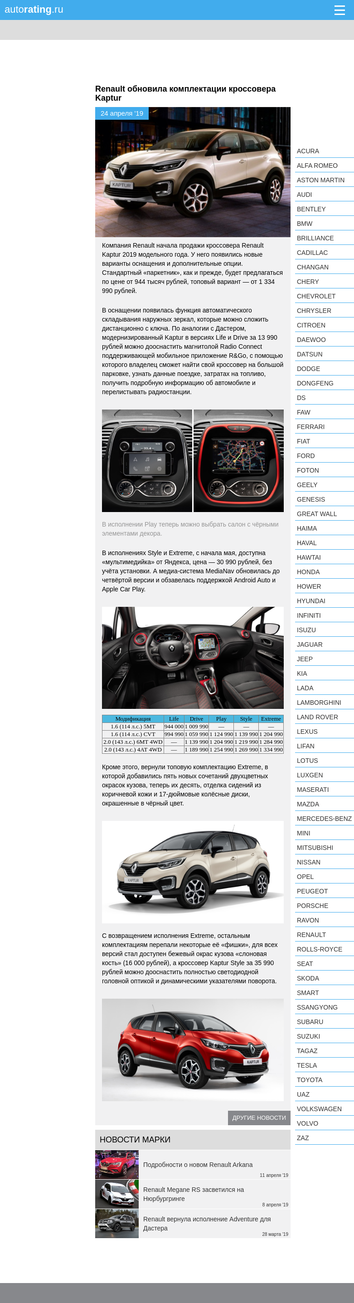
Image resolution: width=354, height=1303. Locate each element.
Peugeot (312, 891)
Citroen (311, 325)
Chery (308, 281)
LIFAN (306, 746)
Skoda (308, 978)
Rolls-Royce (319, 949)
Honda (308, 572)
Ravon (308, 920)
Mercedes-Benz (324, 818)
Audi (304, 194)
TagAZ (307, 1050)
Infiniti (309, 615)
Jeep (305, 659)
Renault (311, 934)
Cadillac (312, 252)
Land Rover (317, 717)
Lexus (307, 731)
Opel (305, 876)
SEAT (305, 963)
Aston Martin (320, 180)
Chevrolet (316, 296)
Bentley (311, 209)
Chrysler (314, 310)
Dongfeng (315, 383)
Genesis (311, 499)
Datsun (310, 354)
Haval (307, 543)
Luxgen (310, 775)
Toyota (309, 1079)
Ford (306, 455)
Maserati (313, 789)
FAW (303, 412)
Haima (307, 528)
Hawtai (309, 557)
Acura (308, 151)
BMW (304, 223)
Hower (309, 586)
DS (301, 397)
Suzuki (308, 1036)
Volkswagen (319, 1109)
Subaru (310, 1021)
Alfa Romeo (317, 165)
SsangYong (317, 1007)
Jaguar (310, 644)
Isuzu (306, 630)
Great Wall (317, 513)
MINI (303, 833)
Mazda (308, 804)
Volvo (307, 1123)
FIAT (303, 441)
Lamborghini (319, 702)
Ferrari (311, 426)
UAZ (303, 1094)
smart (308, 992)
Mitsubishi (315, 847)
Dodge (308, 368)
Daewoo (311, 339)
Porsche (312, 905)
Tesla (307, 1065)
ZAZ (303, 1138)
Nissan (308, 862)
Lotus (307, 760)
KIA (302, 673)
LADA (305, 688)
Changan (313, 267)
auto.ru (34, 9)
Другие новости (259, 1117)
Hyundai (311, 601)
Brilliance (315, 238)
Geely (307, 484)
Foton (308, 470)
